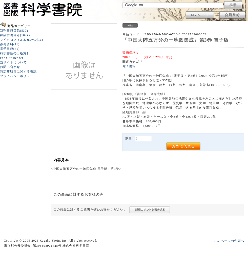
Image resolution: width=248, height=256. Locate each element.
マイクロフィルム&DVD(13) (21, 39)
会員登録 (232, 15)
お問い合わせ (10, 67)
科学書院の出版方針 (15, 53)
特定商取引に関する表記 (18, 71)
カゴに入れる (183, 146)
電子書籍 (129, 66)
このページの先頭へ (229, 241)
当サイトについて (13, 62)
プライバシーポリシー (16, 76)
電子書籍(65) (10, 49)
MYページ (200, 15)
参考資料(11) (9, 44)
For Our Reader (11, 58)
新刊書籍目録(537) (14, 30)
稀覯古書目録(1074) (15, 35)
